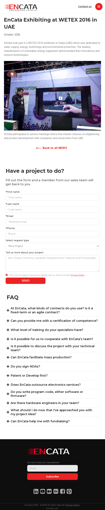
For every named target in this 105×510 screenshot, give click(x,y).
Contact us (83, 6)
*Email (9, 216)
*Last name (12, 204)
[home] (19, 6)
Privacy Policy (78, 275)
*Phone (10, 228)
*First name (13, 191)
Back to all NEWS (55, 148)
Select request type (17, 240)
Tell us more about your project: (25, 252)
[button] (99, 6)
